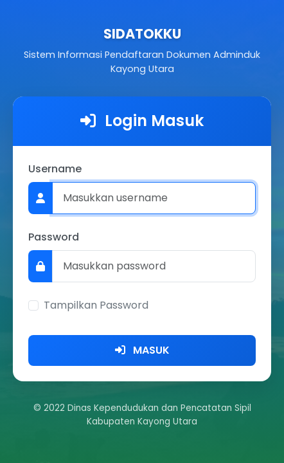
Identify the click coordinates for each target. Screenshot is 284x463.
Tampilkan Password (96, 305)
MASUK (142, 350)
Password (53, 237)
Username (55, 168)
